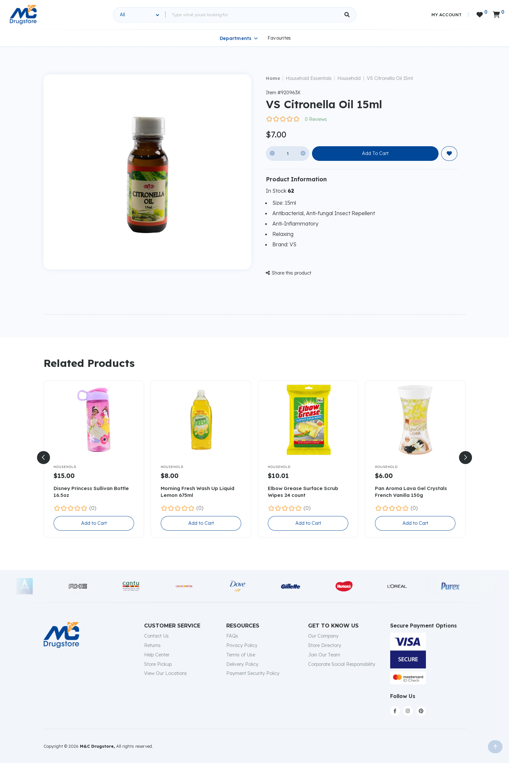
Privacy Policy (241, 645)
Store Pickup (158, 664)
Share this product (288, 273)
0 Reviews (316, 119)
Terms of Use (240, 655)
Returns (152, 645)
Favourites (279, 38)
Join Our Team (324, 655)
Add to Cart (94, 523)
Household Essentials (309, 78)
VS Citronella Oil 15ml (390, 78)
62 (291, 191)
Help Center (156, 655)
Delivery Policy (242, 664)
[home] (23, 14)
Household (349, 78)
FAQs (232, 636)
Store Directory (324, 645)
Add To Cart (375, 153)
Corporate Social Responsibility (341, 664)
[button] (43, 457)
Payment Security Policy (252, 673)
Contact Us (156, 636)
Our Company (323, 636)
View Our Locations (165, 673)
